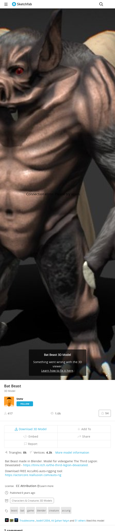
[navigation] (6, 4)
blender (41, 510)
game (30, 510)
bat (22, 510)
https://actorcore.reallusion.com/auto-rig (33, 475)
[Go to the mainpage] (22, 4)
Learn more (45, 486)
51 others (80, 520)
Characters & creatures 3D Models (32, 500)
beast (14, 510)
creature (54, 510)
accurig (66, 510)
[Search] (101, 4)
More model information (72, 452)
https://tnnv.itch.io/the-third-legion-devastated (55, 465)
